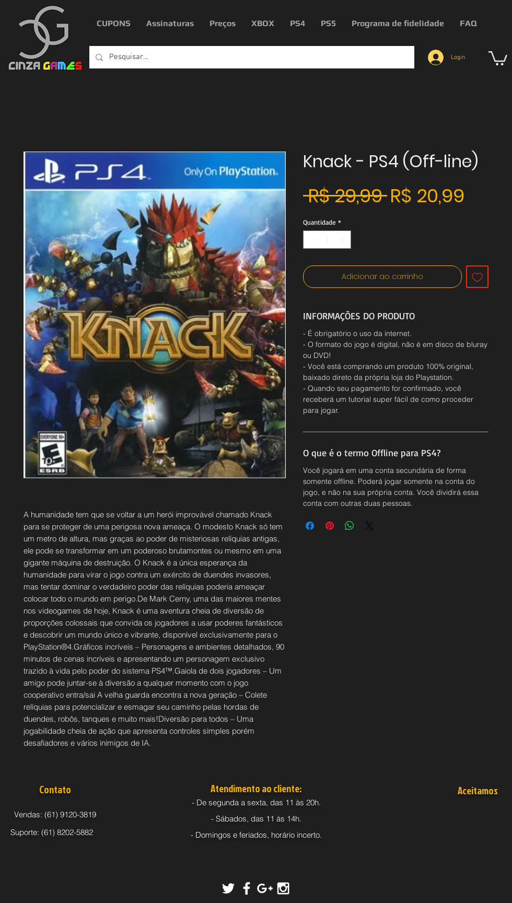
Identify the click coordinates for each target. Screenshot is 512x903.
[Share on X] (369, 525)
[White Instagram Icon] (283, 888)
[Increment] (344, 240)
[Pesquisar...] (250, 57)
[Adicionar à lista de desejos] (477, 276)
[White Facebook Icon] (246, 888)
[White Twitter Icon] (228, 888)
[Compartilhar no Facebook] (310, 525)
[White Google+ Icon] (265, 888)
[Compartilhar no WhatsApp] (349, 525)
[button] (497, 57)
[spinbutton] (327, 240)
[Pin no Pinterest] (329, 525)
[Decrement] (311, 240)
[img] (460, 816)
